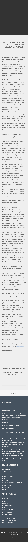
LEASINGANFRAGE (6, 469)
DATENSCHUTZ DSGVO (7, 505)
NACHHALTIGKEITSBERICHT (8, 500)
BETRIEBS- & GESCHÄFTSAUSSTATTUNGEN (11, 473)
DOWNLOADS (5, 498)
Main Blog (14, 393)
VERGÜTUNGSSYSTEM (7, 514)
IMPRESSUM (5, 503)
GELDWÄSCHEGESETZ (7, 512)
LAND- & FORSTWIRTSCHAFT (8, 476)
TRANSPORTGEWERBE (7, 471)
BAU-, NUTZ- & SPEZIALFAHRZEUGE (9, 475)
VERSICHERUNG (5, 487)
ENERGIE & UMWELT (6, 480)
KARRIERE (4, 507)
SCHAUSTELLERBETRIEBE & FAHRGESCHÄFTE (12, 482)
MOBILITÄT (4, 478)
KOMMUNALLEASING (6, 484)
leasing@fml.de (20, 346)
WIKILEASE (4, 489)
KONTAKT (4, 502)
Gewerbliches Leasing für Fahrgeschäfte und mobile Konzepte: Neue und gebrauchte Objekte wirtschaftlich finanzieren (13, 438)
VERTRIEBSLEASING (6, 485)
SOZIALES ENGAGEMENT (7, 509)
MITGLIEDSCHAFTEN (6, 511)
